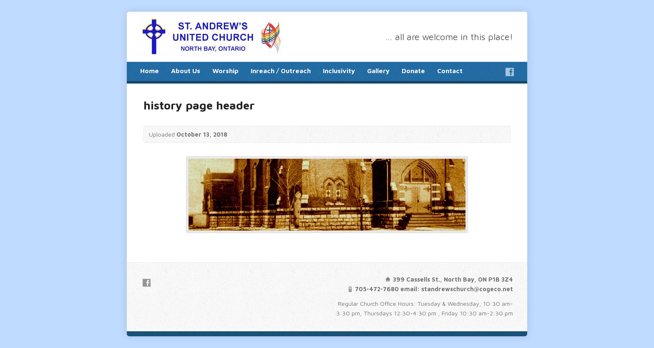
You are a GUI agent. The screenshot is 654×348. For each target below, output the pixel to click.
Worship (225, 70)
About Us (185, 70)
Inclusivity (339, 70)
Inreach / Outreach (281, 70)
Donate (413, 70)
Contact (450, 70)
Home (149, 70)
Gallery (378, 70)
